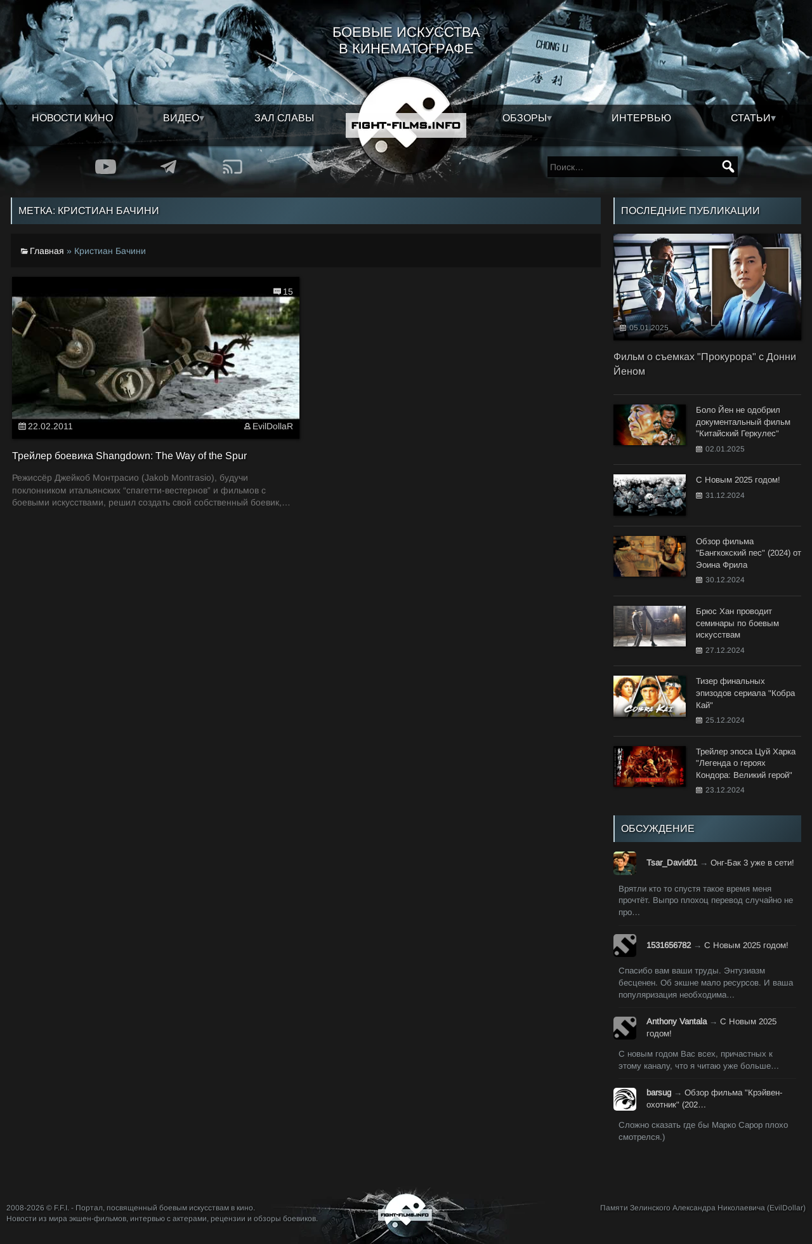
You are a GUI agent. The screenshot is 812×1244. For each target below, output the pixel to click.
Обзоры (524, 117)
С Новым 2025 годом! (746, 945)
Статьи (751, 117)
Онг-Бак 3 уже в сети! (752, 862)
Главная (47, 251)
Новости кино (72, 117)
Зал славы (284, 117)
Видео (181, 117)
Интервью (641, 117)
